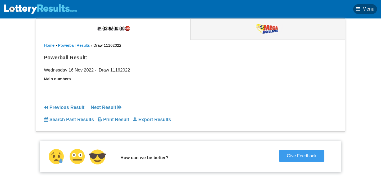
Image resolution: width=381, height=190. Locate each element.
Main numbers (57, 79)
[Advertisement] (289, 85)
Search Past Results (69, 119)
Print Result (113, 119)
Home (49, 45)
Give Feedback (301, 155)
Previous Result (64, 107)
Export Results (152, 119)
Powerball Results (74, 45)
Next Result (106, 107)
